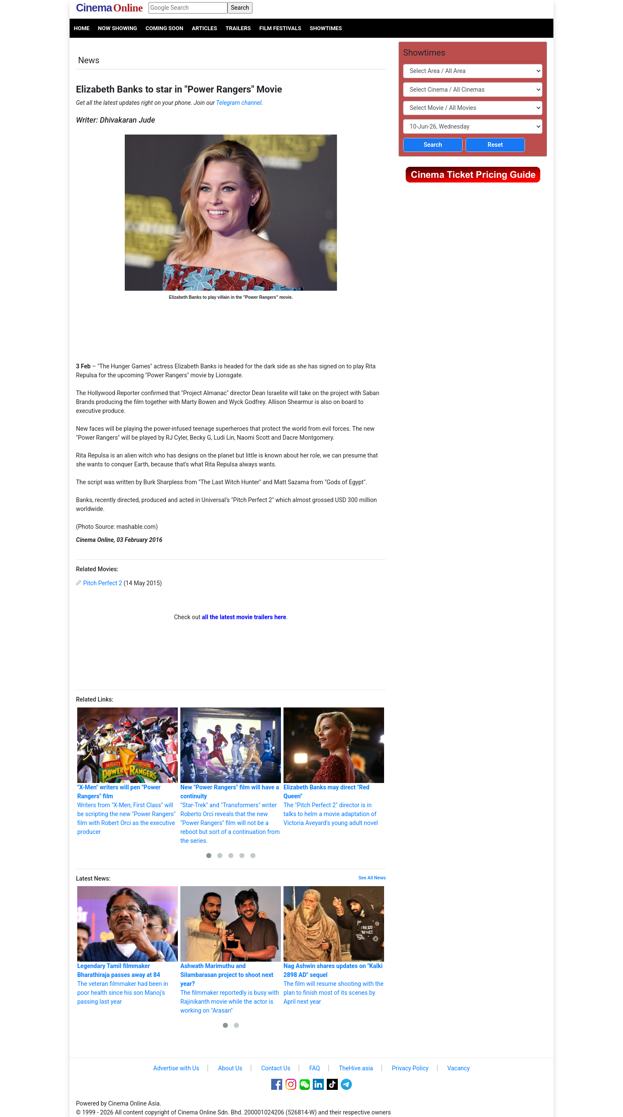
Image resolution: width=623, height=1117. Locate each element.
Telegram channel (238, 102)
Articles (204, 28)
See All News (372, 878)
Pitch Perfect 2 (102, 583)
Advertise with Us (176, 1068)
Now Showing (117, 28)
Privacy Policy (410, 1068)
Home (82, 28)
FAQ (314, 1068)
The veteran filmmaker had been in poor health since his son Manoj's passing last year (127, 945)
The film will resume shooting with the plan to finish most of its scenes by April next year (333, 945)
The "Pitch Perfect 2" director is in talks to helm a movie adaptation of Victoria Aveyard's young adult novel (333, 766)
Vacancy (458, 1068)
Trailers (238, 28)
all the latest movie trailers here (244, 617)
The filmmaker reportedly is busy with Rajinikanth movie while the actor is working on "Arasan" (230, 950)
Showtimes (326, 28)
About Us (230, 1068)
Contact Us (275, 1068)
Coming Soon (164, 28)
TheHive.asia (356, 1068)
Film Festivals (280, 28)
